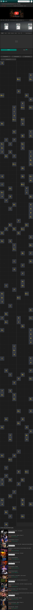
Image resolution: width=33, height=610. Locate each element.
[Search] (29, 1)
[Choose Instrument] (21, 33)
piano (6, 33)
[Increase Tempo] (8, 20)
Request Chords (12, 532)
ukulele (9, 33)
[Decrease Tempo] (1, 20)
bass (19, 33)
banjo (16, 33)
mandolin (12, 33)
